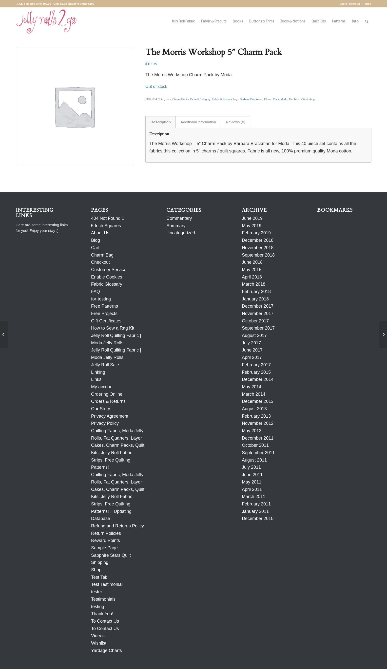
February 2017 (256, 364)
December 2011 (257, 438)
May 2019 (251, 225)
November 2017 (257, 313)
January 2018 (255, 299)
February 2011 (256, 504)
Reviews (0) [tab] (235, 122)
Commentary (179, 218)
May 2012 (251, 430)
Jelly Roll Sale (105, 364)
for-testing (101, 299)
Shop (96, 569)
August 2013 (254, 408)
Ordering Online (106, 394)
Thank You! (102, 613)
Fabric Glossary (106, 284)
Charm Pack (271, 99)
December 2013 (257, 401)
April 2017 (252, 357)
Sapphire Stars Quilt (111, 555)
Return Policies (106, 533)
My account (102, 386)
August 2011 (254, 460)
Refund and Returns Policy (117, 525)
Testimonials (103, 599)
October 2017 (255, 320)
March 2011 (253, 496)
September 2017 (258, 328)
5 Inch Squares (106, 225)
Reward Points (105, 540)
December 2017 (257, 306)
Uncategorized (180, 232)
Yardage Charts (106, 650)
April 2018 (252, 277)
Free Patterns (104, 306)
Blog (368, 3)
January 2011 (255, 511)
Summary (175, 225)
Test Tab (99, 577)
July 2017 (251, 342)
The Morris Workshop (302, 99)
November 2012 (257, 423)
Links (96, 379)
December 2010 (257, 518)
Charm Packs (180, 99)
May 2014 (251, 386)
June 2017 (252, 350)
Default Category (200, 99)
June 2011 (252, 474)
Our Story (100, 408)
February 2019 (256, 232)
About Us (100, 232)
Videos (98, 635)
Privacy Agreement (109, 416)
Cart (95, 247)
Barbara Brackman (251, 99)
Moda (284, 99)
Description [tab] (161, 122)
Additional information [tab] (198, 122)
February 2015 (256, 372)
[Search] (366, 21)
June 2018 (252, 262)
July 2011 (251, 467)
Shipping (99, 562)
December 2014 (257, 379)
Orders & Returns (108, 401)
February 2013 (256, 416)
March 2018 (253, 284)
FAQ (95, 291)
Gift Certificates (106, 320)
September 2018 (258, 255)
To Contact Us (105, 621)
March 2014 (253, 394)
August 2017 (254, 335)
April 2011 (252, 489)
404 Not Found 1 (107, 218)
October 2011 (255, 445)
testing (97, 606)
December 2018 (257, 240)
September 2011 (258, 452)
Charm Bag (102, 255)
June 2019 (252, 218)
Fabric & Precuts (222, 99)
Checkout (100, 262)
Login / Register (350, 3)
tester (96, 591)
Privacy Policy (105, 423)
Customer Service (108, 269)
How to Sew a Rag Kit (112, 328)
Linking (98, 372)
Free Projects (104, 313)
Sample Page (104, 547)
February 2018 (256, 291)
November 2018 (257, 247)
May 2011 (251, 482)
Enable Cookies (106, 277)
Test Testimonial (107, 584)
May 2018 (251, 269)
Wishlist (98, 643)
